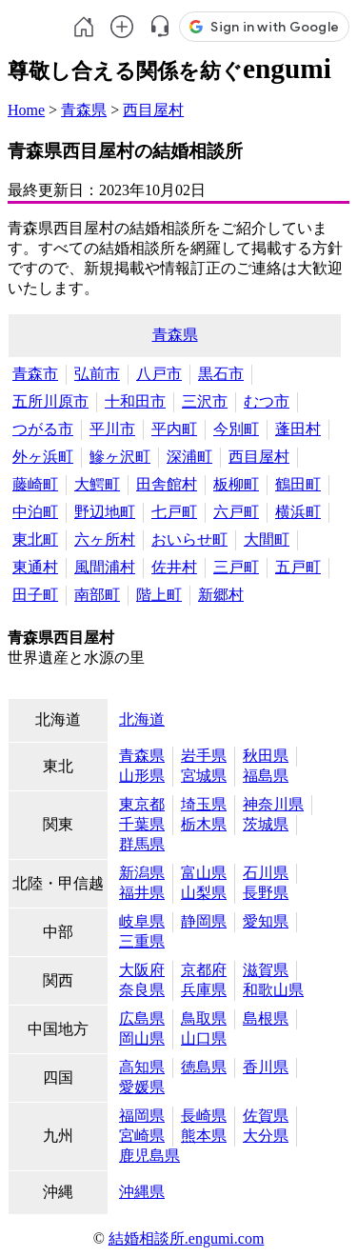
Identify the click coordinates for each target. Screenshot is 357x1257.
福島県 (265, 776)
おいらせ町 (189, 539)
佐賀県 (265, 1115)
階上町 (159, 595)
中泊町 (35, 512)
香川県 (265, 1067)
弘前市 (97, 374)
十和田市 (135, 401)
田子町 (35, 595)
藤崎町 (35, 484)
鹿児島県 (149, 1155)
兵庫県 (204, 990)
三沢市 (205, 401)
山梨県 (204, 893)
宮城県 (204, 776)
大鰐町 (97, 484)
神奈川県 (273, 804)
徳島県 (204, 1067)
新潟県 (142, 873)
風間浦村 (104, 567)
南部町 (97, 595)
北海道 (142, 719)
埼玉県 (204, 804)
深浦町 (189, 457)
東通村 (35, 567)
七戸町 (174, 512)
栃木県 (204, 824)
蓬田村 (298, 429)
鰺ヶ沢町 (119, 457)
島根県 (265, 1018)
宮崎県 (142, 1135)
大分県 (265, 1135)
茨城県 (265, 824)
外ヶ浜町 (42, 457)
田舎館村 (166, 484)
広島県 (142, 1018)
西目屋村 (153, 110)
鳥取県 (204, 1018)
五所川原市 (50, 401)
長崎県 (204, 1115)
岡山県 (142, 1038)
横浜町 (298, 512)
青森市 (35, 374)
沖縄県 (142, 1192)
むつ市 (266, 401)
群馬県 (142, 844)
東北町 (35, 539)
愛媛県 (142, 1087)
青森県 (84, 110)
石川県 (265, 873)
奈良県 (142, 990)
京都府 (204, 970)
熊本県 (204, 1135)
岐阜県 (142, 921)
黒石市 (221, 374)
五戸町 (298, 567)
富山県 (204, 873)
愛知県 (265, 921)
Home (26, 110)
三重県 (142, 941)
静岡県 (204, 921)
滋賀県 (265, 970)
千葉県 (142, 824)
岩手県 (204, 756)
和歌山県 (273, 990)
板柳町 (236, 484)
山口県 (204, 1038)
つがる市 (42, 429)
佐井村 (174, 567)
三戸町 (236, 567)
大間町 (266, 539)
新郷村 (221, 595)
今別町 (236, 429)
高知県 (142, 1067)
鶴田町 (298, 484)
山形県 (142, 776)
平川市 (112, 429)
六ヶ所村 (104, 539)
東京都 (142, 804)
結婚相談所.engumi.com (187, 1238)
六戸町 (236, 512)
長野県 (265, 893)
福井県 (142, 893)
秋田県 (265, 756)
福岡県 (142, 1115)
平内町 (174, 429)
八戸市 (159, 374)
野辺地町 (104, 512)
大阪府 (142, 970)
